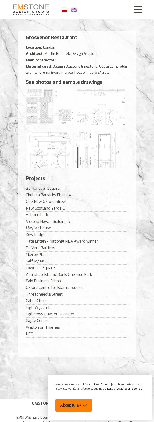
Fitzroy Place (37, 254)
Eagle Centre (37, 320)
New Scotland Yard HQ (45, 208)
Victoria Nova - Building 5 (48, 221)
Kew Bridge (35, 234)
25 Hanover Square (43, 188)
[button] (73, 405)
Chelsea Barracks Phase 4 (48, 194)
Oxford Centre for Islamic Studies (54, 287)
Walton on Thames (43, 327)
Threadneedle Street (44, 294)
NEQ (29, 333)
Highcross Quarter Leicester (50, 314)
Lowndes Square (40, 267)
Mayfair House (38, 228)
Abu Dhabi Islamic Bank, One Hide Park (59, 274)
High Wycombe (39, 307)
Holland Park (37, 214)
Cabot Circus (36, 300)
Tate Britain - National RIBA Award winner (62, 241)
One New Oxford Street (46, 201)
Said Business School (44, 281)
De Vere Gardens (40, 247)
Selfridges (35, 261)
